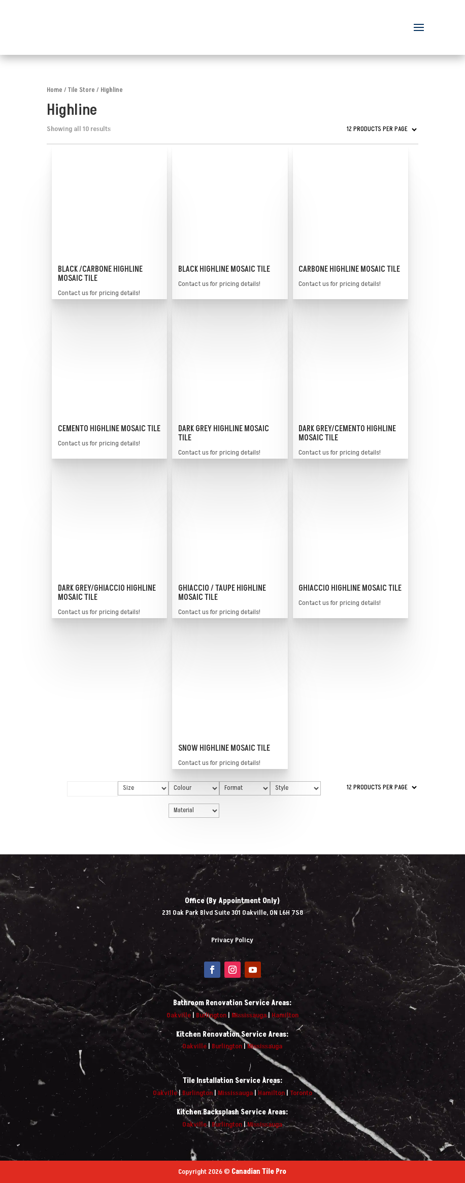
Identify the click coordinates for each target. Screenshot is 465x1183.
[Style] (295, 788)
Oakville (179, 1015)
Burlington (211, 1015)
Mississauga (249, 1015)
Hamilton (285, 1015)
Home (54, 89)
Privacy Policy (232, 940)
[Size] (143, 788)
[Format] (244, 788)
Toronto (301, 1093)
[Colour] (194, 788)
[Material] (194, 811)
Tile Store (81, 89)
